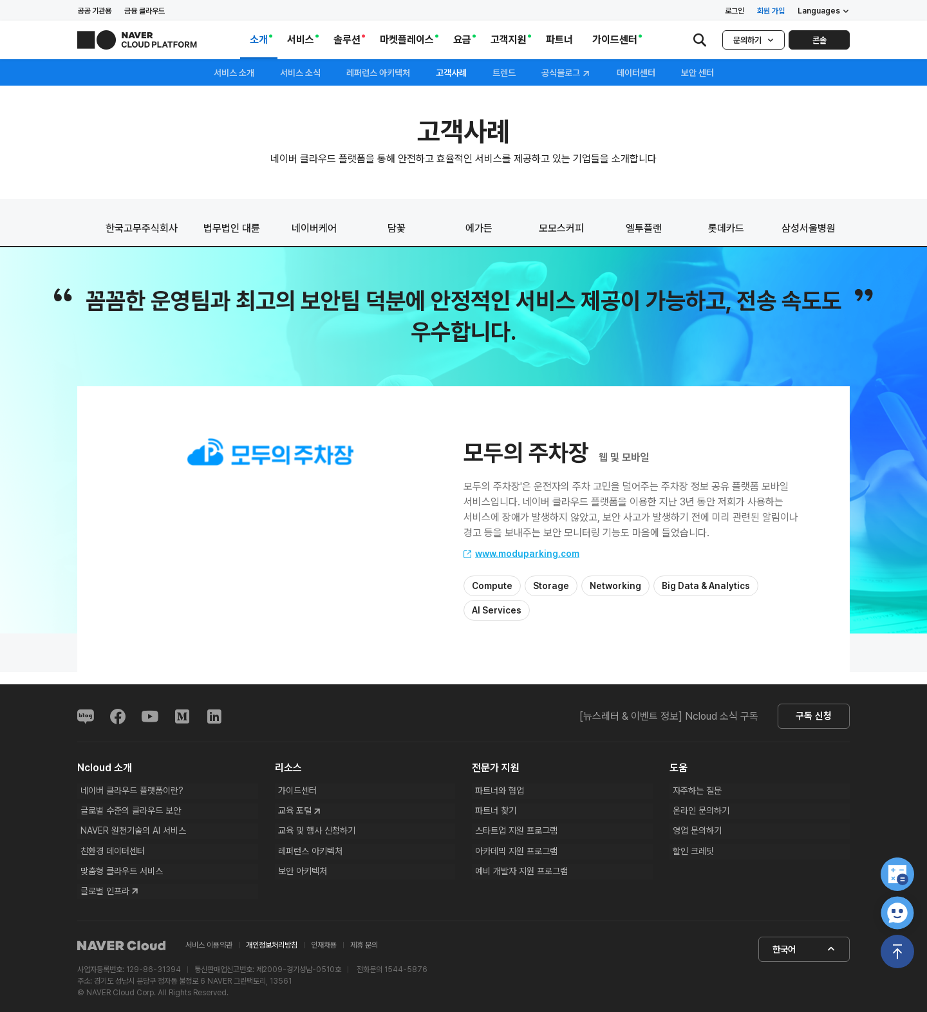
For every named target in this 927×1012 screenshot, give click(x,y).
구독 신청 (811, 716)
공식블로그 (566, 73)
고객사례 (451, 72)
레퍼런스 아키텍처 (378, 72)
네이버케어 (314, 228)
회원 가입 (771, 10)
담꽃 (397, 228)
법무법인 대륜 (231, 228)
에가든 (478, 228)
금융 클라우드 (144, 10)
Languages (824, 10)
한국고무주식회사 (142, 228)
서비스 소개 (234, 72)
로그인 (734, 10)
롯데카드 (726, 228)
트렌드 (504, 72)
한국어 (803, 955)
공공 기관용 (94, 10)
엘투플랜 (644, 228)
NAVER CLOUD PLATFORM (137, 40)
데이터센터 (636, 72)
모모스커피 (561, 228)
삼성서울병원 (809, 228)
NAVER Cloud (121, 952)
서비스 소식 (300, 72)
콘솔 (819, 40)
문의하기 (753, 40)
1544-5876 (405, 975)
